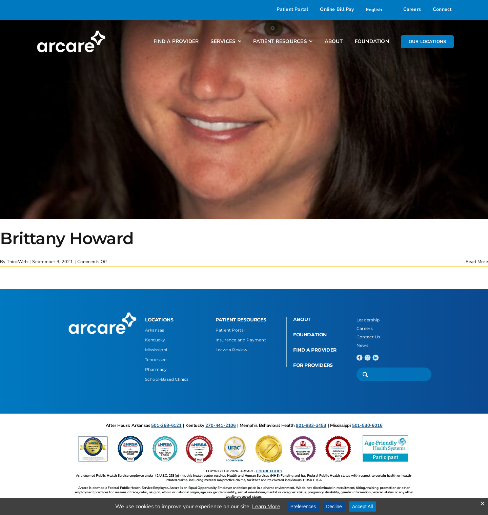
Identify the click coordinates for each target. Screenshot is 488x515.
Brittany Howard (67, 238)
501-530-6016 (367, 425)
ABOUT (302, 319)
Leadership (368, 319)
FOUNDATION (310, 335)
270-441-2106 (220, 425)
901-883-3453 (311, 425)
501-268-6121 (166, 425)
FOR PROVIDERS (313, 365)
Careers (365, 328)
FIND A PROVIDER (315, 350)
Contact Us (369, 336)
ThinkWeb (17, 262)
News (362, 345)
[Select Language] (378, 9)
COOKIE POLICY (269, 471)
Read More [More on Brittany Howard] (477, 262)
